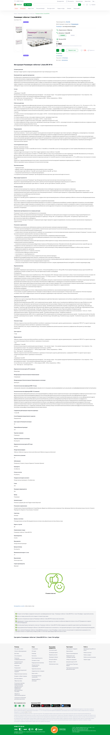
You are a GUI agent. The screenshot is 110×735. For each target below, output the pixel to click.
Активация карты (53, 652)
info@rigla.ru (77, 731)
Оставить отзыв (35, 660)
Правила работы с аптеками (36, 680)
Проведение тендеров (71, 649)
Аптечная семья (53, 650)
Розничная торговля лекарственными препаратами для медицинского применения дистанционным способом (19, 687)
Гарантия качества (36, 668)
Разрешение (17, 668)
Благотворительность (37, 658)
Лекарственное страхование (35, 666)
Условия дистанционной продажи (20, 671)
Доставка (16, 653)
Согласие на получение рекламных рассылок (20, 698)
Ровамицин (59, 26)
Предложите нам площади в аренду (70, 656)
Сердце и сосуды (60, 8)
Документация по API (71, 661)
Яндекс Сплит (31, 8)
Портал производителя (72, 653)
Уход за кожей (77, 8)
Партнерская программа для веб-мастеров (72, 668)
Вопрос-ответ (52, 661)
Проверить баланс (53, 657)
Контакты (34, 655)
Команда (34, 653)
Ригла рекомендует (40, 8)
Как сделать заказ (18, 649)
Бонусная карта (79, 1)
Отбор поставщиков (71, 659)
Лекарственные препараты (24, 13)
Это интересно (18, 655)
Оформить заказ (72, 50)
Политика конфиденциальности (19, 659)
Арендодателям (60, 1)
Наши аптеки (87, 1)
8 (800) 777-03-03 (28, 712)
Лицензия (16, 665)
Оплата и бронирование (20, 651)
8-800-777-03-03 (19, 726)
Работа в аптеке (87, 652)
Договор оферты (18, 678)
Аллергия (69, 8)
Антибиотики (34, 13)
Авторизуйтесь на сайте (19, 606)
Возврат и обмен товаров (20, 676)
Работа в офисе (87, 655)
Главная (15, 13)
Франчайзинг (69, 651)
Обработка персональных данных (19, 694)
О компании (35, 649)
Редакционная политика (38, 662)
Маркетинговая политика (20, 674)
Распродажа (22, 8)
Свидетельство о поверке (38, 671)
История (34, 651)
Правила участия (53, 654)
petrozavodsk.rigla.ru (59, 709)
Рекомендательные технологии (36, 676)
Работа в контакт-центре (90, 657)
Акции (16, 8)
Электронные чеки (53, 664)
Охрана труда (87, 659)
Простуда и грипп (51, 8)
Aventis (68, 22)
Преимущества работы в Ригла (90, 649)
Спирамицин (74, 24)
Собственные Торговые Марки (72, 665)
